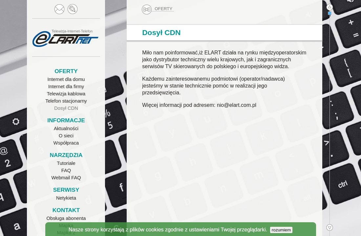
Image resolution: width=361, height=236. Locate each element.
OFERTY (157, 8)
